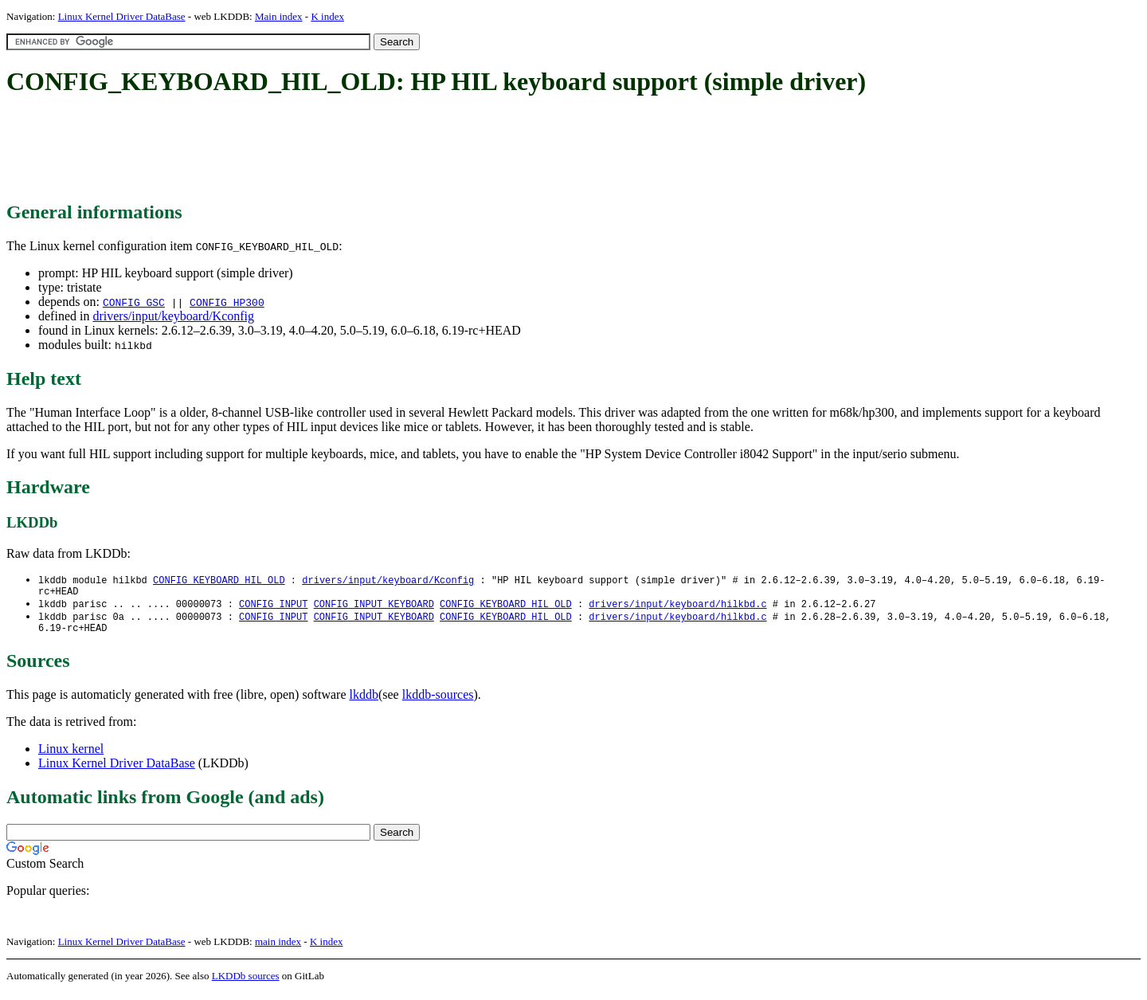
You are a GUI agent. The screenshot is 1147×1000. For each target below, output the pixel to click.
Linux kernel (71, 756)
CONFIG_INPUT (273, 607)
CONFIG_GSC (134, 302)
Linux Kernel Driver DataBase (122, 16)
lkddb (364, 701)
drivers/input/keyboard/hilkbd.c (677, 607)
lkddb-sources (438, 701)
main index (278, 949)
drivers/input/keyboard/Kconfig (173, 316)
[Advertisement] (296, 150)
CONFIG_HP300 (227, 302)
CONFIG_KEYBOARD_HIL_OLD (219, 580)
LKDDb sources (246, 983)
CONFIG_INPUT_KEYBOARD (374, 607)
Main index (279, 16)
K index (327, 16)
